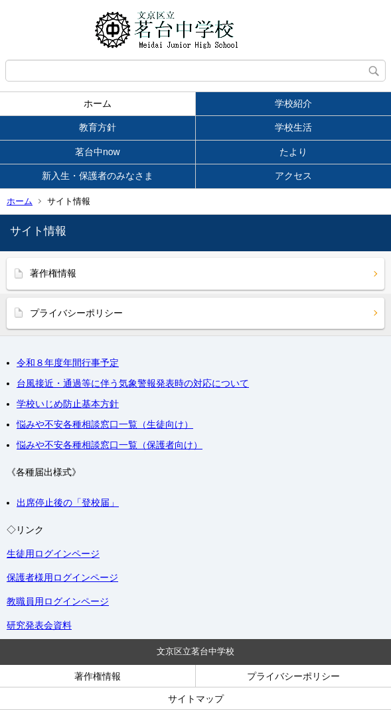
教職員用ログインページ (58, 601)
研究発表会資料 (39, 625)
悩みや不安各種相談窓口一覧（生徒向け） (105, 424)
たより (293, 152)
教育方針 (97, 127)
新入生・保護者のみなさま (97, 175)
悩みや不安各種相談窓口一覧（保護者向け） (109, 445)
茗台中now (97, 152)
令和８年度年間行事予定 (68, 362)
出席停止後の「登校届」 (68, 502)
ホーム (98, 103)
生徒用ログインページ (53, 553)
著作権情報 (53, 273)
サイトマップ (196, 698)
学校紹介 (293, 103)
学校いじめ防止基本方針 (68, 403)
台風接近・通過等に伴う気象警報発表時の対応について (133, 383)
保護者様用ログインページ (62, 577)
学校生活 (293, 127)
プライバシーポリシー (76, 313)
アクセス (293, 175)
